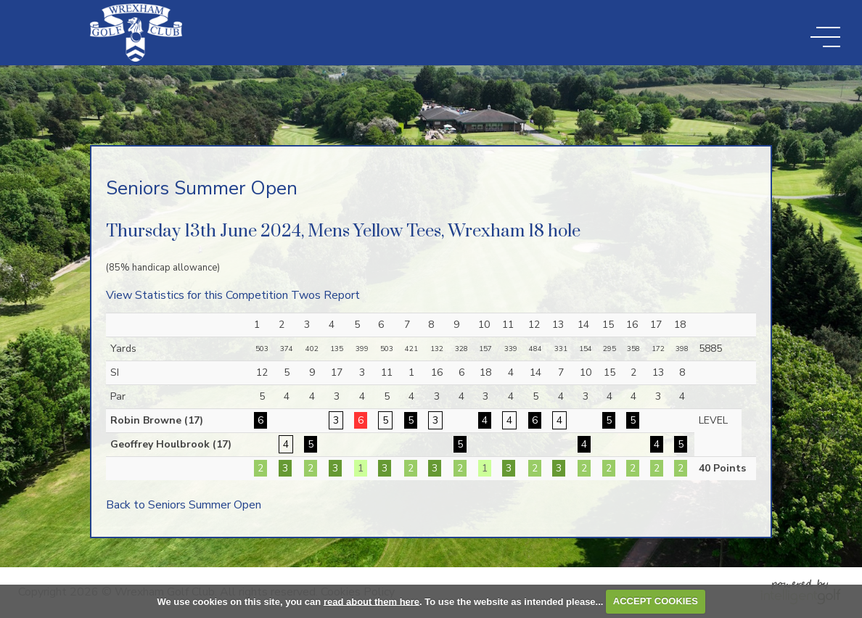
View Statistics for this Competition (197, 295)
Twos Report (325, 295)
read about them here (371, 601)
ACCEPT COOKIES (655, 601)
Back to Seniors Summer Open (183, 505)
